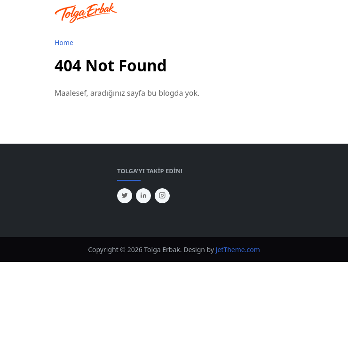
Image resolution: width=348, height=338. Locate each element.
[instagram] (162, 195)
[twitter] (124, 195)
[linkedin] (143, 195)
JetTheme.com (238, 249)
